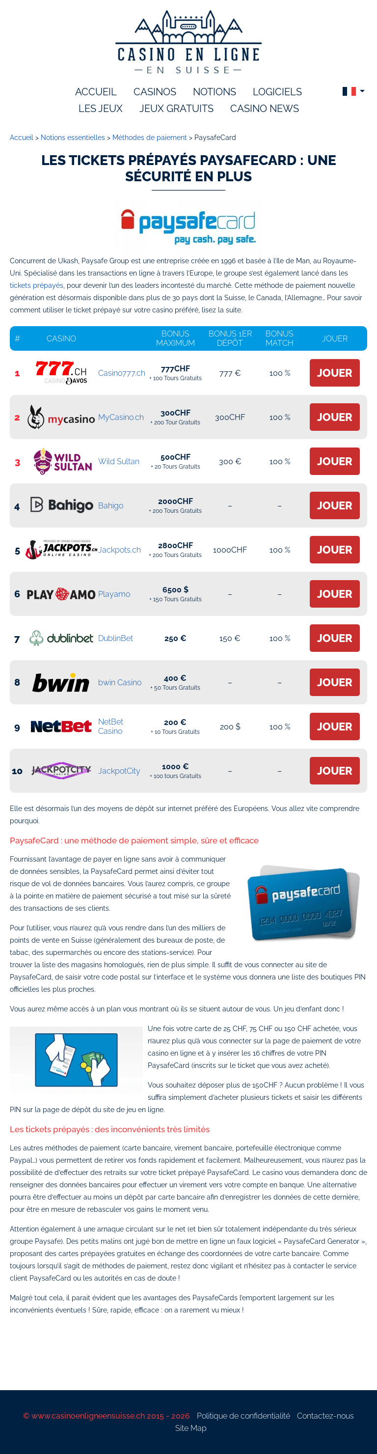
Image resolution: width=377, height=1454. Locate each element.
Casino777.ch (121, 373)
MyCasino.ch (121, 417)
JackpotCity (119, 771)
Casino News (264, 108)
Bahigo (110, 505)
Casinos (155, 92)
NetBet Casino (110, 726)
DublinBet (115, 638)
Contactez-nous (325, 1416)
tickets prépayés (36, 285)
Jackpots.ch (119, 550)
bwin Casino (119, 682)
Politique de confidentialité (243, 1416)
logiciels (277, 92)
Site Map (191, 1428)
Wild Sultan (118, 461)
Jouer (334, 372)
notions (214, 92)
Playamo (114, 594)
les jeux (101, 108)
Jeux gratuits (176, 108)
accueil (96, 92)
